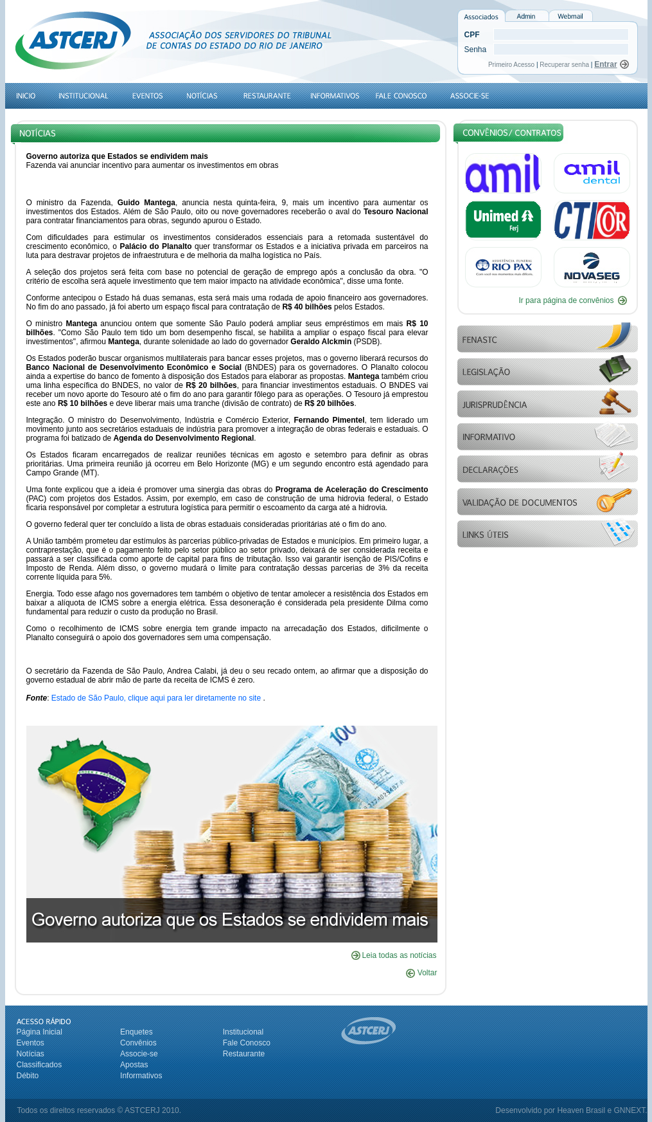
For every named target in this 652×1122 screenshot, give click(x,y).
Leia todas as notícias (399, 955)
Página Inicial (39, 1031)
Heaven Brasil (581, 1110)
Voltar (421, 972)
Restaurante (244, 1053)
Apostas (134, 1064)
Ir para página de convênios (565, 300)
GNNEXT (629, 1110)
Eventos (30, 1042)
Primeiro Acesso (512, 64)
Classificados (39, 1064)
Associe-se (139, 1053)
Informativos (141, 1075)
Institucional (243, 1031)
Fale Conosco (246, 1042)
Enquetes (136, 1031)
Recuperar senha (564, 64)
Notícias (30, 1053)
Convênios (138, 1042)
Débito (28, 1075)
